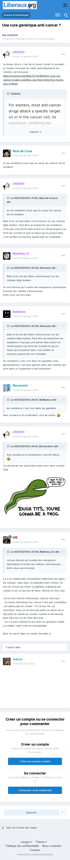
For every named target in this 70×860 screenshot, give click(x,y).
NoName (44, 399)
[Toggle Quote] (8, 93)
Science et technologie (40, 38)
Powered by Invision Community (35, 854)
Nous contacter (51, 845)
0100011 (12, 35)
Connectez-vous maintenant (35, 790)
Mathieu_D (46, 551)
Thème (41, 841)
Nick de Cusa (47, 197)
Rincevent (45, 446)
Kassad (44, 267)
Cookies (35, 850)
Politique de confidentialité (22, 845)
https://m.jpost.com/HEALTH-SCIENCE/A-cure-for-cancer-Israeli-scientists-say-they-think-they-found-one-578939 (33, 79)
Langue (26, 841)
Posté (25, 56)
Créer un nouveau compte (35, 761)
